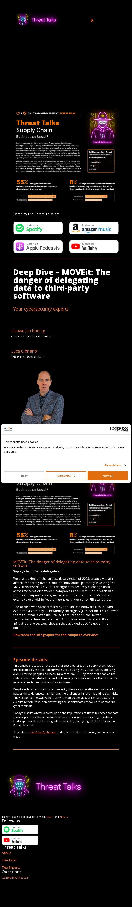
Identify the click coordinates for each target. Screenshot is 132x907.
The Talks (9, 860)
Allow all (107, 475)
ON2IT (50, 816)
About (6, 853)
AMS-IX (64, 816)
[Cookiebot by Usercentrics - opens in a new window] (112, 429)
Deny (24, 475)
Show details (113, 465)
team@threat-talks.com (15, 877)
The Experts (11, 867)
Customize (66, 475)
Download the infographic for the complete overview (55, 635)
